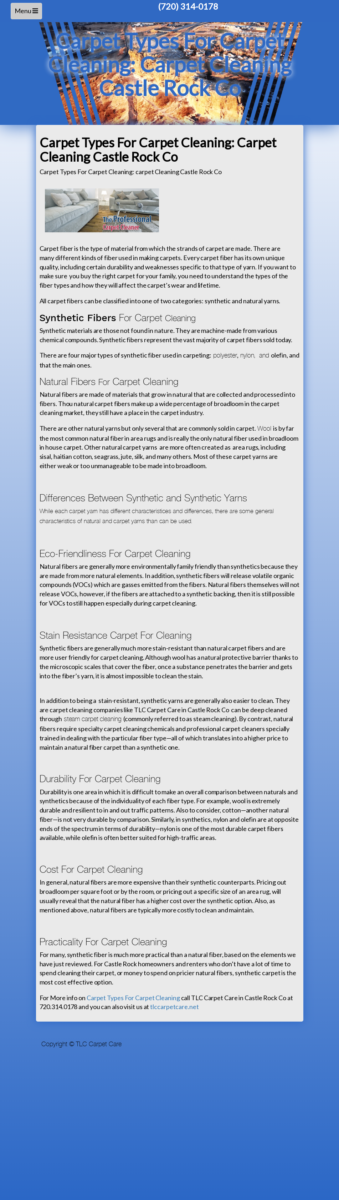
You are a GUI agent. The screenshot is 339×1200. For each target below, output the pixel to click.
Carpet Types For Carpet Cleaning (133, 998)
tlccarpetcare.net (174, 1007)
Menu (27, 12)
